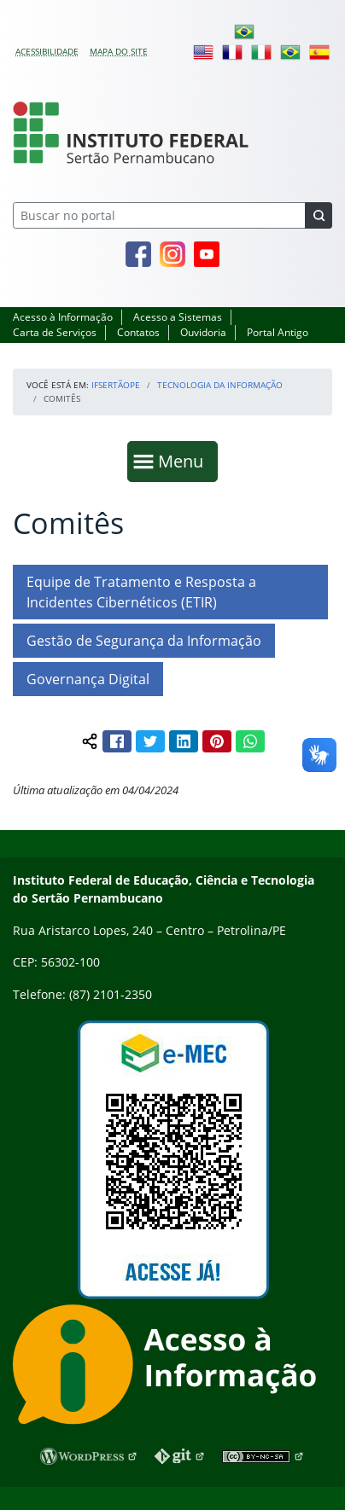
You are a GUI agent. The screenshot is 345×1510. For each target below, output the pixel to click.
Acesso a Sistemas (177, 317)
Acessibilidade (47, 51)
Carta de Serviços (54, 332)
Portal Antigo (277, 332)
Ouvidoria (203, 332)
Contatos (138, 332)
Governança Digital (87, 679)
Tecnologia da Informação (220, 385)
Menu (184, 460)
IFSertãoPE (115, 385)
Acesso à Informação (63, 317)
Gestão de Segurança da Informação (143, 640)
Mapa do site (119, 51)
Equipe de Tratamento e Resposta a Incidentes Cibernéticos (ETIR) (141, 592)
